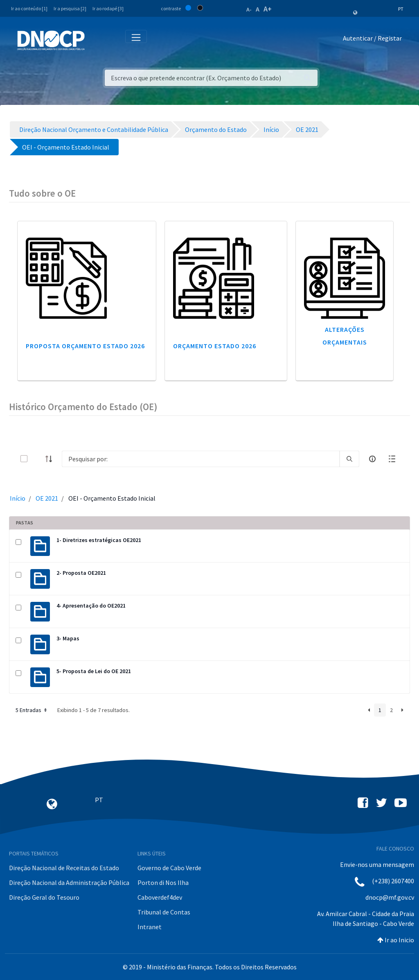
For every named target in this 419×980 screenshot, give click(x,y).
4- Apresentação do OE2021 (91, 605)
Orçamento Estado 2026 (214, 346)
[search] (349, 459)
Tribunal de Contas (163, 912)
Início (17, 498)
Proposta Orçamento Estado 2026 (85, 346)
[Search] (201, 459)
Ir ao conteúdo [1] (29, 8)
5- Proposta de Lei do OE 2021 (93, 671)
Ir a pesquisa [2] (70, 8)
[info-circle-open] (372, 458)
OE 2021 (47, 498)
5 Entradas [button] (32, 710)
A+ (268, 9)
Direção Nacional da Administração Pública (69, 882)
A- (249, 9)
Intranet (149, 927)
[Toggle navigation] (95, 40)
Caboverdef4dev (159, 897)
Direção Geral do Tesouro (44, 897)
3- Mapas (67, 638)
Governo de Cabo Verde (169, 868)
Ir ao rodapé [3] (108, 8)
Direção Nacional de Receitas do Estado (64, 868)
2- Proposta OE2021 (81, 572)
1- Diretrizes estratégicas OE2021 (98, 540)
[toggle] (37, 458)
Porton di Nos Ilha (163, 882)
